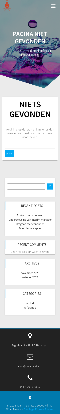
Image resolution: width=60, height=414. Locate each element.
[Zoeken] (50, 186)
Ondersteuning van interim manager (30, 219)
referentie (30, 307)
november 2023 (30, 273)
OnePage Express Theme (38, 409)
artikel (30, 303)
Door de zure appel (30, 228)
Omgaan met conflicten (30, 224)
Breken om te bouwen (30, 215)
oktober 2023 (30, 277)
